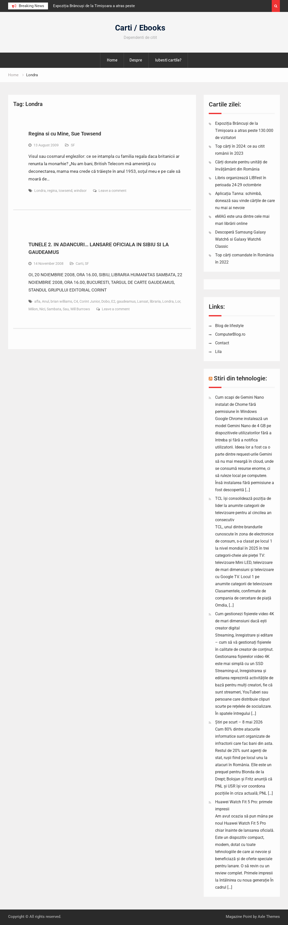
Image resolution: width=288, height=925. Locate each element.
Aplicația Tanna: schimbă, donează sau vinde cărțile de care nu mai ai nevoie (245, 200)
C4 (76, 301)
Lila (218, 351)
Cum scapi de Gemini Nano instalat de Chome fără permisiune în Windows (239, 404)
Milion (33, 309)
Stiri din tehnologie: (240, 378)
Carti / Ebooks (140, 28)
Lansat (142, 301)
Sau (66, 309)
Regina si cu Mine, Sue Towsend (64, 134)
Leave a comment (112, 191)
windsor (80, 191)
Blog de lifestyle (229, 325)
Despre (135, 60)
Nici (42, 309)
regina (52, 191)
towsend (65, 191)
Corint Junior (89, 301)
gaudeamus (126, 301)
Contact (222, 343)
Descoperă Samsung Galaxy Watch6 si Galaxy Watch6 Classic (240, 239)
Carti (79, 263)
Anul (45, 301)
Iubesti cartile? (168, 60)
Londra (40, 191)
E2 (113, 301)
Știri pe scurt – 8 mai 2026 (239, 722)
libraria (155, 301)
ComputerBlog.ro (230, 334)
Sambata (54, 309)
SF (73, 145)
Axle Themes (269, 916)
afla (37, 301)
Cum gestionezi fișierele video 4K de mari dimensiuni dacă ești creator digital (244, 620)
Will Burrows (80, 309)
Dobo (105, 301)
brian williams (61, 301)
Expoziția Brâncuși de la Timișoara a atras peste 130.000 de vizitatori (244, 130)
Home (112, 60)
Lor (177, 301)
